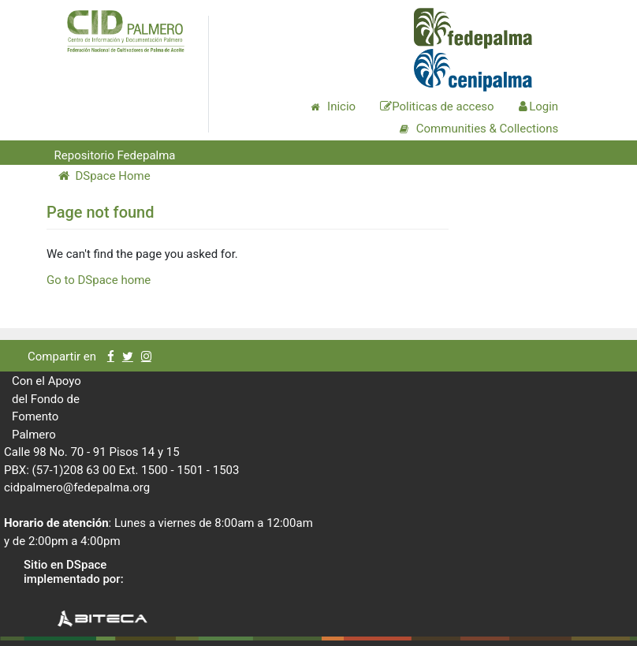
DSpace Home (104, 176)
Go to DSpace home (99, 280)
